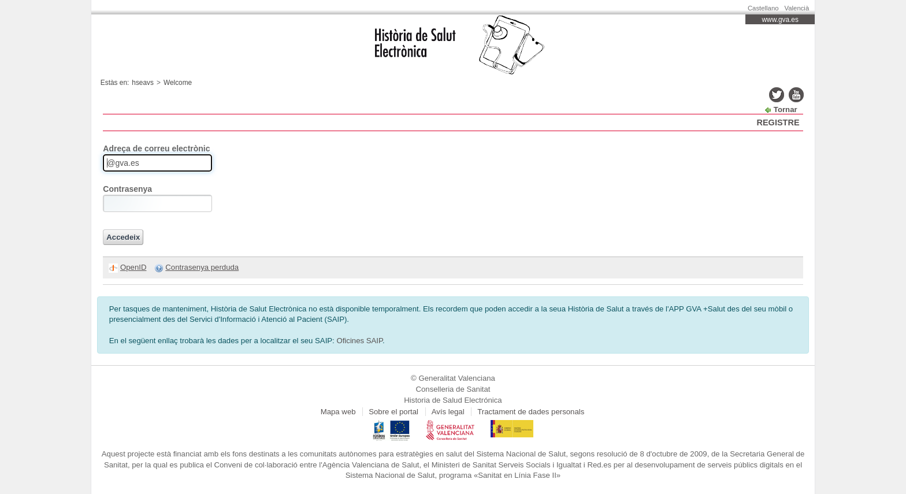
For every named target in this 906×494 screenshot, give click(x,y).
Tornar (785, 109)
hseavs (143, 83)
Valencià (797, 8)
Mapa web (338, 411)
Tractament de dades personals (530, 411)
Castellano (763, 8)
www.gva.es (780, 20)
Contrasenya (127, 189)
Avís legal (448, 411)
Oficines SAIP (359, 340)
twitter (776, 94)
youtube (796, 94)
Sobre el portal (393, 411)
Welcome (178, 83)
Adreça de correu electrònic (156, 148)
